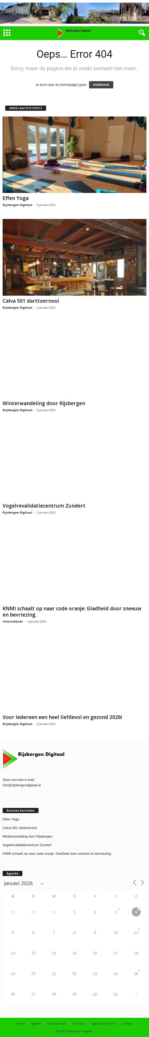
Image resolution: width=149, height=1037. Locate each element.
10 (115, 932)
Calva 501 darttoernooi (31, 300)
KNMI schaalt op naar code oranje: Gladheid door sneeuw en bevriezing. (72, 611)
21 (54, 973)
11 (136, 932)
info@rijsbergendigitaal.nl (22, 785)
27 (33, 994)
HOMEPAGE (101, 84)
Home (20, 1023)
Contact (127, 1023)
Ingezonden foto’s (103, 1023)
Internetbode (13, 621)
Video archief (56, 1023)
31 (54, 912)
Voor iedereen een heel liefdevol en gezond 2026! (62, 717)
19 (13, 973)
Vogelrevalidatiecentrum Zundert (44, 505)
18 (136, 953)
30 (33, 912)
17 (115, 953)
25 (136, 973)
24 (115, 973)
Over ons (78, 1023)
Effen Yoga (16, 198)
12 (13, 953)
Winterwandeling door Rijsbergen (44, 403)
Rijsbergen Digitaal (17, 205)
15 (74, 953)
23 (95, 973)
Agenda (36, 1023)
